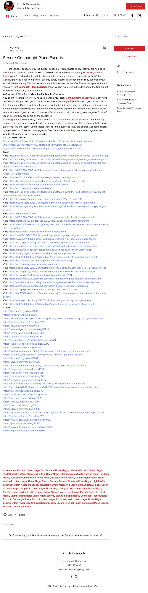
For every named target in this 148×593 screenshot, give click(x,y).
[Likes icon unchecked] (5, 515)
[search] (129, 36)
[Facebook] (132, 15)
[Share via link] (19, 515)
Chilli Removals (28, 4)
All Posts (7, 36)
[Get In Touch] (135, 6)
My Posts (21, 36)
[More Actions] (107, 48)
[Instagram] (138, 15)
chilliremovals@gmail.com (74, 561)
